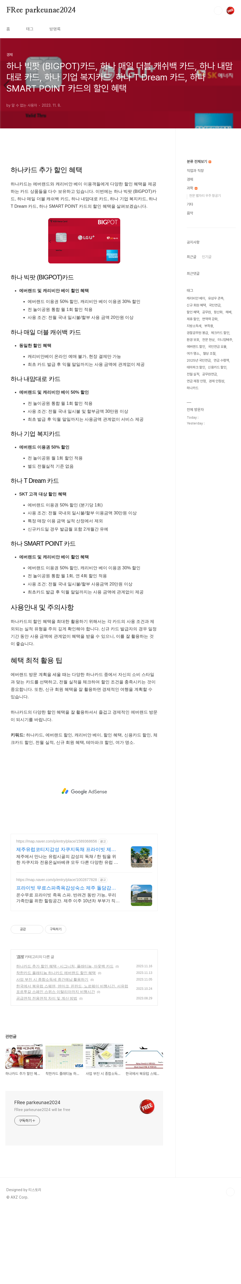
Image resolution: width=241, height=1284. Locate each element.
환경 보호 (193, 499)
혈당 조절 (209, 513)
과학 (192, 347)
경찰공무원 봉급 (197, 492)
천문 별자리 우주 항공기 (205, 355)
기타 (190, 363)
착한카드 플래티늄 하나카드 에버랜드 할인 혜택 (56, 1047)
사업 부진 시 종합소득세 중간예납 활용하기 (52, 1054)
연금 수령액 (221, 520)
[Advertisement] (84, 195)
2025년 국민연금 (199, 520)
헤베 (228, 471)
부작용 (208, 485)
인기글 (206, 416)
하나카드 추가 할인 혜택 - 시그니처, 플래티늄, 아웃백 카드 (65, 1040)
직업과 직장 (195, 330)
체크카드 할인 (220, 492)
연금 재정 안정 (196, 540)
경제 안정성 (216, 540)
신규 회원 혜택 (196, 464)
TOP (230, 1266)
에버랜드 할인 (196, 506)
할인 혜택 (193, 471)
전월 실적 (193, 533)
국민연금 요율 (217, 506)
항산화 (218, 471)
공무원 (206, 471)
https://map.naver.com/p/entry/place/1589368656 (56, 915)
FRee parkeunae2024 (40, 10)
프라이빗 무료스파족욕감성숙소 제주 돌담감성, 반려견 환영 (66, 962)
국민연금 (215, 464)
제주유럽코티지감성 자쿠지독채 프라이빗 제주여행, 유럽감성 (66, 924)
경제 (20, 1031)
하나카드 (192, 547)
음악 (190, 372)
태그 (30, 29)
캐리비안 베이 (196, 457)
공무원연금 (209, 533)
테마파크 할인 (196, 526)
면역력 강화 (210, 478)
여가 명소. (193, 513)
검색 (218, 11)
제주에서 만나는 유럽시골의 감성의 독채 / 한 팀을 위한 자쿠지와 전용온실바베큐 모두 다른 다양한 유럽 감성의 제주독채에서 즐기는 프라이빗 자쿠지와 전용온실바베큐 (68, 934)
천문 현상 (208, 499)
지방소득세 (194, 485)
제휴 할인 (193, 478)
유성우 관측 (215, 457)
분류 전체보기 (199, 321)
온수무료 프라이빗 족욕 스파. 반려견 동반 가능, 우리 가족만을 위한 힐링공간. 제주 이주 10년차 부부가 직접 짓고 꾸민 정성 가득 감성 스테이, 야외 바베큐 (68, 972)
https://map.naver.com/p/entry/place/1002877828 (56, 954)
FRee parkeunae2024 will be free (42, 1184)
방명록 (55, 29)
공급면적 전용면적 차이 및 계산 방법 (46, 1072)
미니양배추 (225, 499)
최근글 (191, 416)
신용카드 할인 (217, 526)
